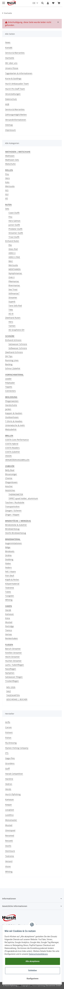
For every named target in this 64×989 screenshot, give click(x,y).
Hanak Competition (14, 773)
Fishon (8, 737)
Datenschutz (11, 99)
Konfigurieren (32, 978)
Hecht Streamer (12, 656)
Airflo (7, 722)
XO (6, 198)
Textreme (9, 587)
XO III (11, 313)
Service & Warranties (15, 52)
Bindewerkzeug (12, 529)
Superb (12, 301)
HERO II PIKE (14, 257)
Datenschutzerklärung (38, 954)
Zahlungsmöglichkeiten (16, 114)
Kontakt (8, 47)
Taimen (12, 325)
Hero (7, 178)
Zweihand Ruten (12, 317)
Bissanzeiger (11, 474)
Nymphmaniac (15, 273)
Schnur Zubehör (12, 368)
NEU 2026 (10, 687)
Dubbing (9, 559)
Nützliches (10, 490)
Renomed (9, 835)
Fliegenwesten (11, 401)
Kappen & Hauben (13, 413)
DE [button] (34, 3)
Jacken (8, 409)
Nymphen (9, 673)
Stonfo (8, 845)
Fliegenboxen (11, 482)
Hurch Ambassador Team (17, 83)
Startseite (9, 58)
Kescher (9, 486)
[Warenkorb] (59, 3)
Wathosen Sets (12, 159)
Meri (11, 261)
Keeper (8, 804)
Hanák (8, 610)
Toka (11, 309)
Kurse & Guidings (13, 78)
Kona (7, 618)
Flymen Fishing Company (16, 748)
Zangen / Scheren (13, 510)
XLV (6, 194)
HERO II (12, 253)
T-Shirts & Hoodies (13, 421)
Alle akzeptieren (32, 961)
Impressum (10, 130)
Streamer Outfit (16, 233)
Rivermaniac (14, 285)
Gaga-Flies (10, 758)
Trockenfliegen (12, 681)
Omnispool (10, 830)
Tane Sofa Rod (15, 305)
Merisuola (9, 186)
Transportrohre (12, 506)
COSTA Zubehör (12, 451)
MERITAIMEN (15, 269)
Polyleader (10, 382)
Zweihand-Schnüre (14, 352)
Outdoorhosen (12, 417)
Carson (8, 727)
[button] (42, 3)
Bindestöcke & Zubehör (16, 525)
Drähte (8, 555)
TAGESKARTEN (13, 695)
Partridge (9, 626)
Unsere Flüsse (11, 68)
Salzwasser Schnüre (18, 344)
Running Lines (11, 360)
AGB (7, 104)
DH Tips (8, 356)
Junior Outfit (14, 224)
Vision (8, 866)
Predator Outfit (15, 229)
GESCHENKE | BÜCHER (16, 699)
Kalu (7, 182)
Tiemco (8, 630)
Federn (8, 567)
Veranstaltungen (13, 94)
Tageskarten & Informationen (18, 73)
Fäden (8, 563)
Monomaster (11, 820)
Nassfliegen (10, 669)
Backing (8, 364)
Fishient (9, 732)
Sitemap (9, 125)
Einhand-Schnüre (13, 340)
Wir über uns (11, 63)
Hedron (8, 784)
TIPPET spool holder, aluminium (23, 498)
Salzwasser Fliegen (14, 677)
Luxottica (9, 815)
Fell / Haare (10, 571)
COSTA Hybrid (11, 443)
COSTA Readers (12, 447)
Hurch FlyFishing (13, 794)
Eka (10, 245)
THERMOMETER (16, 494)
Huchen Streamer (13, 660)
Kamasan (9, 614)
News (7, 42)
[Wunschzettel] (53, 3)
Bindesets (9, 551)
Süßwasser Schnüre (18, 348)
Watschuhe (10, 163)
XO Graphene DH (16, 329)
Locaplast (9, 809)
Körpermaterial (12, 583)
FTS (6, 753)
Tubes (8, 591)
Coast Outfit (14, 212)
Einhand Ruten (12, 241)
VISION (8, 455)
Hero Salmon (14, 220)
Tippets (8, 386)
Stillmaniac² (14, 293)
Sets (7, 208)
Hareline (9, 778)
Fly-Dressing (11, 742)
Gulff (7, 768)
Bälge (7, 547)
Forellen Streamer (13, 652)
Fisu (7, 174)
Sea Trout (13, 289)
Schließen (32, 970)
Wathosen (9, 155)
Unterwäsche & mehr (15, 425)
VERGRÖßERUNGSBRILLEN (17, 460)
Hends (8, 789)
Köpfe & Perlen (12, 579)
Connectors (10, 390)
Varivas (8, 634)
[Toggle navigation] (3, 1)
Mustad (8, 622)
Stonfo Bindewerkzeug (15, 533)
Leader (8, 378)
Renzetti (9, 840)
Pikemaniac (14, 281)
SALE (8, 691)
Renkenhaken (11, 638)
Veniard (8, 861)
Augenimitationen (13, 543)
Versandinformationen (15, 119)
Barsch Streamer (13, 648)
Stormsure (10, 851)
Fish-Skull (9, 575)
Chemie (8, 478)
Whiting (8, 599)
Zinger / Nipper (12, 514)
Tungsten (9, 595)
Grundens (9, 763)
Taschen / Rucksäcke (14, 502)
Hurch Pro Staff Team (15, 88)
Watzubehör (11, 429)
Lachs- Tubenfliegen (14, 664)
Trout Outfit (14, 237)
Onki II (11, 277)
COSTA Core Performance (17, 439)
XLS (6, 190)
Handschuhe (11, 405)
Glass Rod (13, 249)
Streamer (13, 297)
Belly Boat (9, 470)
